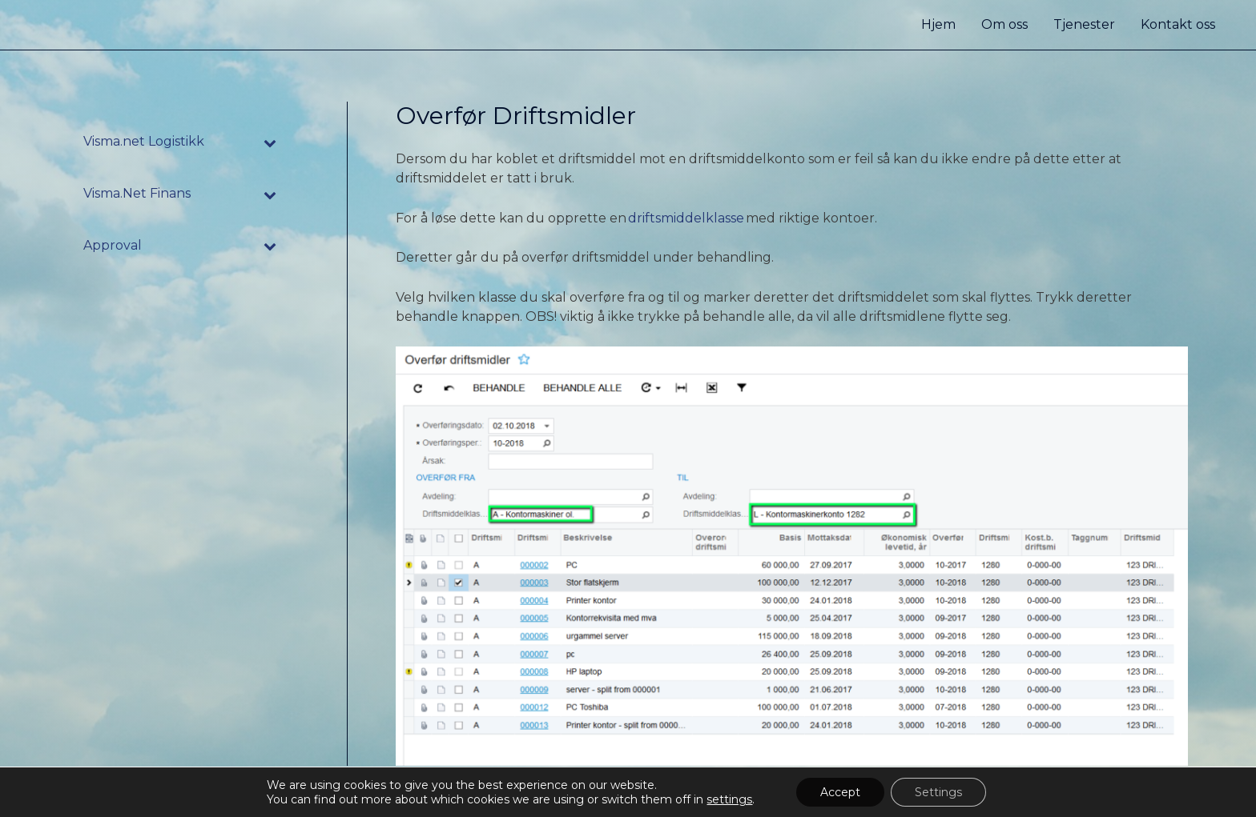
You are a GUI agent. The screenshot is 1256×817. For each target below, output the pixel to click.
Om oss (1004, 24)
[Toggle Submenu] (271, 142)
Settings (938, 792)
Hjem (938, 24)
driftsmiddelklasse (687, 218)
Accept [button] (840, 792)
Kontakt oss (1178, 24)
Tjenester (1084, 24)
